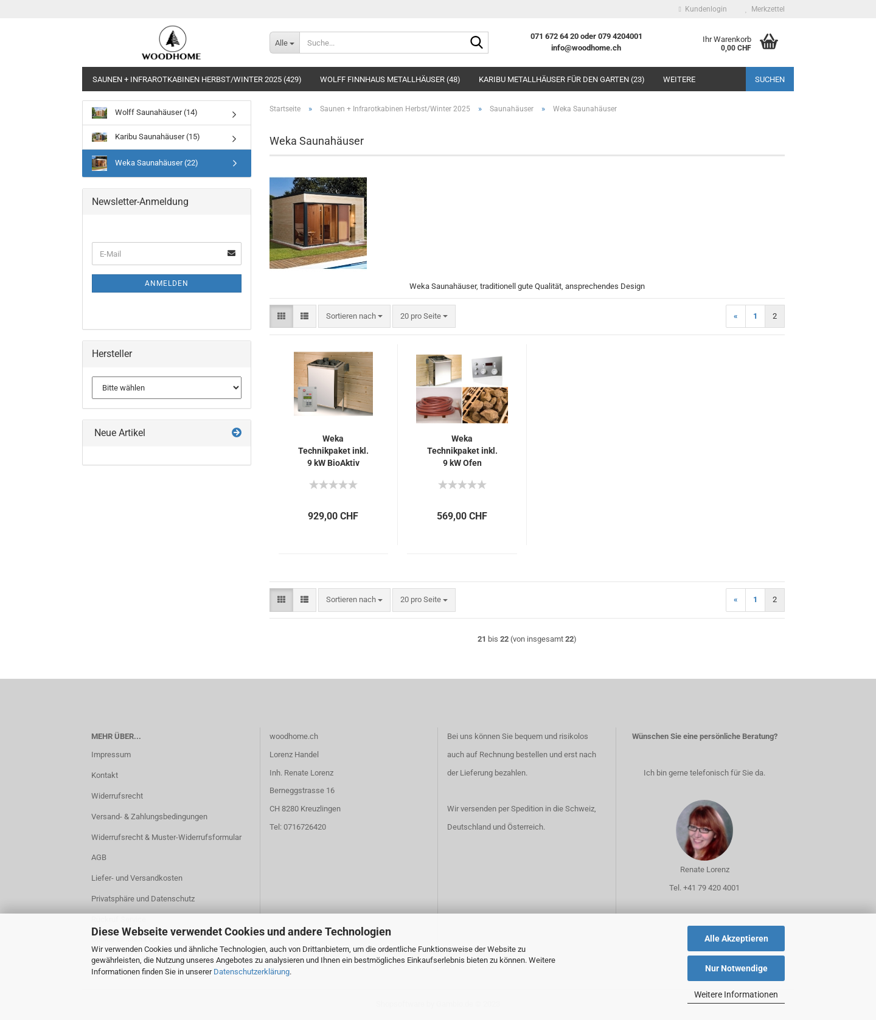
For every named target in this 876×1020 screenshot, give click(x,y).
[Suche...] (284, 43)
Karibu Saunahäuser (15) (146, 137)
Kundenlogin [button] (703, 9)
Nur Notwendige (736, 968)
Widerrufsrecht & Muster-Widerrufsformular (166, 837)
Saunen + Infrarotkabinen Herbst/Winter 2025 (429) (197, 79)
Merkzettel (765, 9)
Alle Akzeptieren (736, 938)
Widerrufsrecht (117, 795)
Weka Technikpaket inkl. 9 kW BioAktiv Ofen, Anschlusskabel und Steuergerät (333, 451)
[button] (281, 316)
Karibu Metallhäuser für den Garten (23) (562, 79)
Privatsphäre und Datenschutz (143, 898)
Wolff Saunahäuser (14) (145, 113)
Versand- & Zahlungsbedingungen (149, 816)
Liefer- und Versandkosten (136, 878)
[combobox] (354, 316)
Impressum (111, 754)
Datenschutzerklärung (252, 971)
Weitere (679, 79)
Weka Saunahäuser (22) (145, 163)
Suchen (770, 79)
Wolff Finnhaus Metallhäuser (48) (390, 79)
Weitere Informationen (736, 994)
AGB (98, 857)
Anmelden (167, 283)
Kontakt (104, 775)
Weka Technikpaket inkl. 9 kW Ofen (462, 451)
